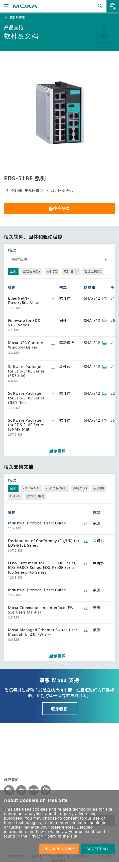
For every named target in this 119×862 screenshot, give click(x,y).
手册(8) (98, 488)
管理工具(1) (92, 271)
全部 (13, 271)
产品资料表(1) (56, 488)
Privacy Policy (42, 836)
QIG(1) (15, 496)
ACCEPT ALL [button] (97, 849)
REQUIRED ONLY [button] (58, 849)
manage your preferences (49, 827)
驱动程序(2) (31, 271)
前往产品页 (59, 208)
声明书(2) (80, 488)
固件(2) (52, 271)
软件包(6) (71, 271)
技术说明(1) (36, 496)
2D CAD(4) (31, 488)
